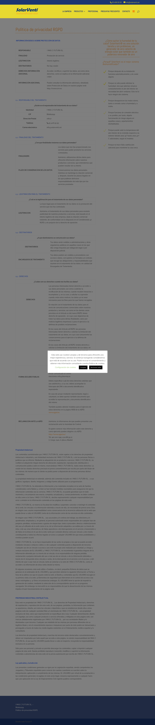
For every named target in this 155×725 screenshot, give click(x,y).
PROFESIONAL (93, 12)
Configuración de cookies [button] (65, 367)
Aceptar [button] (83, 367)
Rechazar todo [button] (96, 367)
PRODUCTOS (78, 12)
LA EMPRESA (66, 12)
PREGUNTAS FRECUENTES (110, 12)
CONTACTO (126, 12)
